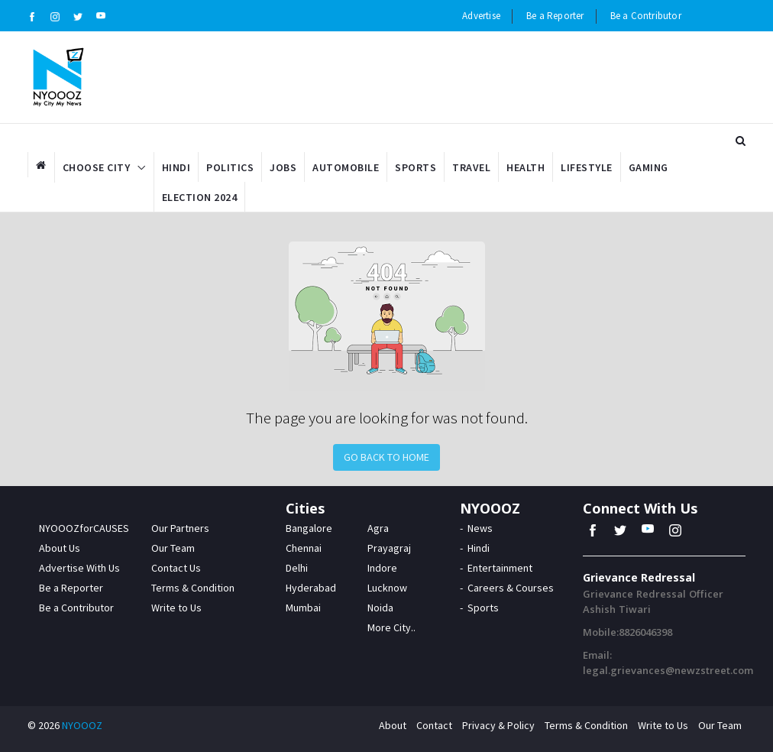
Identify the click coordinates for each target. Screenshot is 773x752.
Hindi (176, 167)
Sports (415, 167)
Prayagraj (389, 548)
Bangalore (309, 528)
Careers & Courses (510, 588)
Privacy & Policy (498, 725)
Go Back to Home (386, 457)
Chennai (304, 548)
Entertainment (499, 568)
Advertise (481, 15)
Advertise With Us (79, 568)
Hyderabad (311, 588)
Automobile (345, 167)
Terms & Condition (192, 588)
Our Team (173, 548)
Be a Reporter (555, 15)
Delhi (297, 568)
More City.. (391, 627)
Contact (434, 725)
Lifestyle (587, 167)
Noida (380, 607)
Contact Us (176, 568)
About (392, 725)
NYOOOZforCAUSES (84, 528)
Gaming (648, 167)
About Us (59, 548)
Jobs (283, 167)
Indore (382, 568)
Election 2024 (200, 197)
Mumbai (303, 607)
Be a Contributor (645, 15)
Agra (378, 528)
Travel (471, 167)
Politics (230, 167)
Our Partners (180, 528)
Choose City (97, 167)
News (480, 528)
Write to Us (176, 607)
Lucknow (387, 588)
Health (525, 167)
